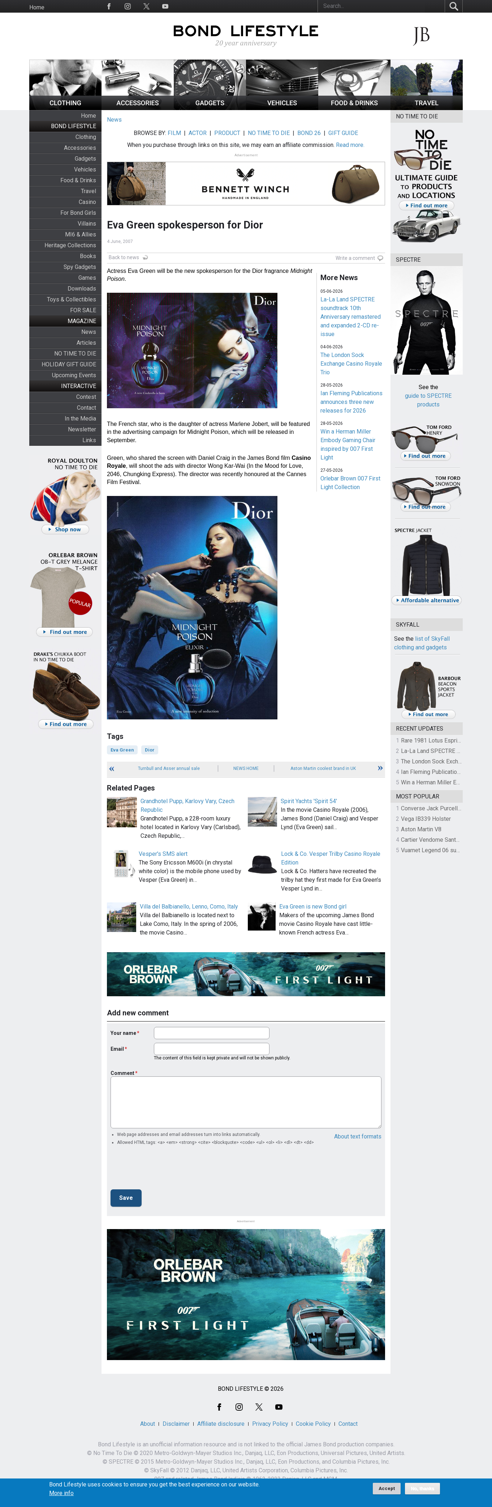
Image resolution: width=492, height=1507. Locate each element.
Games (87, 277)
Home (36, 7)
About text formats (357, 1136)
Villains (87, 223)
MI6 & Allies (80, 234)
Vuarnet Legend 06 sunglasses (440, 850)
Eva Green (122, 750)
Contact (86, 407)
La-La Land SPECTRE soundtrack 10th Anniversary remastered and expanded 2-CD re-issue (350, 316)
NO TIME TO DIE (75, 353)
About (147, 1423)
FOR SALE (83, 310)
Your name (123, 1033)
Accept (387, 1488)
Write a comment (355, 258)
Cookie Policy (313, 1423)
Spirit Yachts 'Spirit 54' (309, 801)
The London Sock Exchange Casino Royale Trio (351, 364)
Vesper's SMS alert (163, 853)
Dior (150, 750)
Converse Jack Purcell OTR (435, 808)
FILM (174, 133)
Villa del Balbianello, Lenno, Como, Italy (189, 906)
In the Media (80, 418)
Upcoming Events (74, 375)
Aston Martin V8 (421, 829)
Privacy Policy (270, 1423)
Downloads (82, 288)
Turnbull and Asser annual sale (169, 768)
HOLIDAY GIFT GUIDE (69, 364)
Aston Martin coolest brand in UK (323, 768)
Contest (86, 396)
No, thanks (422, 1488)
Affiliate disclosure (221, 1423)
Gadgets (85, 158)
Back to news (124, 257)
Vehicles (85, 169)
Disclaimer (176, 1423)
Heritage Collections (70, 245)
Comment (122, 1073)
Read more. (350, 144)
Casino (87, 202)
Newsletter (82, 429)
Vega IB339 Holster (426, 818)
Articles (86, 342)
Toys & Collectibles (71, 299)
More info (61, 1493)
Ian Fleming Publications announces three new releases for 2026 (351, 402)
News (88, 331)
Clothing (85, 137)
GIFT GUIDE (343, 133)
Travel (88, 191)
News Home (246, 768)
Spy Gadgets (80, 266)
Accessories (80, 147)
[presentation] (165, 1169)
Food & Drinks (78, 180)
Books (88, 256)
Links (89, 440)
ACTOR (198, 133)
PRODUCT (227, 133)
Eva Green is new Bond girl (312, 906)
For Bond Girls (78, 212)
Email (117, 1049)
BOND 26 (309, 133)
